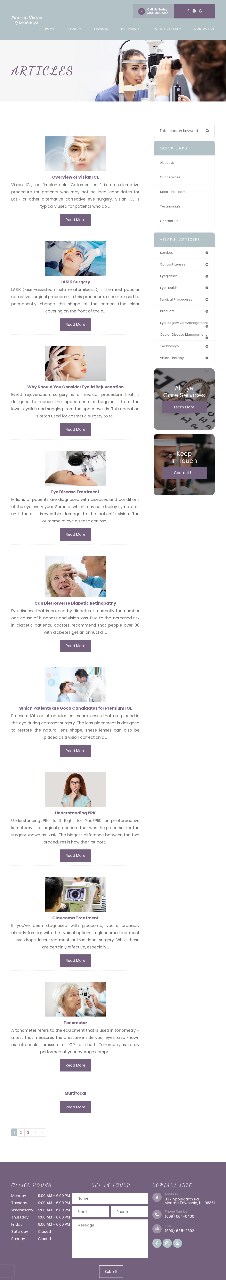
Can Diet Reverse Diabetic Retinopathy (75, 604)
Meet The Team (174, 191)
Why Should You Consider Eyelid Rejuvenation (75, 387)
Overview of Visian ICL (75, 177)
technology (170, 355)
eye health (169, 288)
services (167, 252)
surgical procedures (177, 300)
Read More (75, 219)
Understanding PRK (75, 815)
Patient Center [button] (167, 29)
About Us (168, 162)
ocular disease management (173, 341)
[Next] (35, 1135)
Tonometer (75, 1025)
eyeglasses (170, 276)
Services (101, 29)
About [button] (74, 29)
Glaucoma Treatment (75, 920)
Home (49, 29)
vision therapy (173, 367)
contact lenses (174, 264)
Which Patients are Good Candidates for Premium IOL (75, 709)
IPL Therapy (130, 29)
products (168, 312)
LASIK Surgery (75, 282)
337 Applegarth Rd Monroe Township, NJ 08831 (190, 1203)
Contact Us (204, 29)
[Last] (42, 1135)
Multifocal (75, 1096)
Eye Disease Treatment (75, 493)
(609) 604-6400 (157, 13)
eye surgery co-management (174, 326)
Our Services (171, 177)
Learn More (184, 416)
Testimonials (171, 206)
